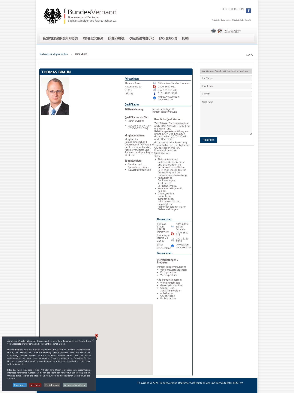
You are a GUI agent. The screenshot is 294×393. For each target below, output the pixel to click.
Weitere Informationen (75, 386)
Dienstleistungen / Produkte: (167, 261)
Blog (185, 38)
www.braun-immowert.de (183, 246)
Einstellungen (52, 386)
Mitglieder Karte (218, 20)
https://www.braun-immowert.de (169, 98)
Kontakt (248, 20)
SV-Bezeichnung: (134, 109)
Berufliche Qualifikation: (168, 119)
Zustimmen (19, 386)
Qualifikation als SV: (136, 117)
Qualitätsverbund (141, 38)
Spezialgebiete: (133, 160)
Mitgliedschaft (93, 38)
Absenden (208, 139)
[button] (248, 10)
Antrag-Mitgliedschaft (234, 20)
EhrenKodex (116, 38)
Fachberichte (168, 38)
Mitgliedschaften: (135, 135)
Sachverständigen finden (60, 38)
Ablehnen (35, 386)
